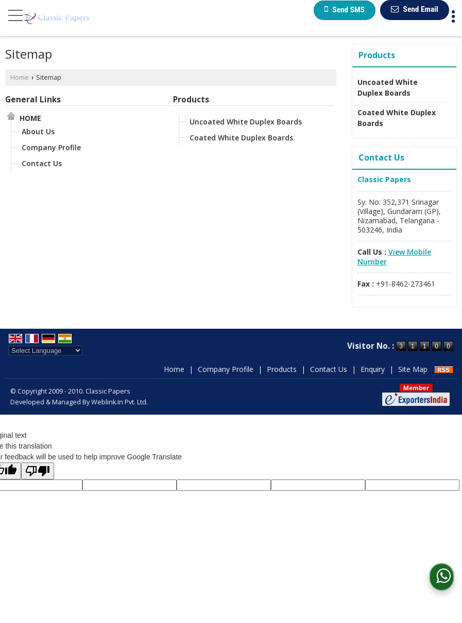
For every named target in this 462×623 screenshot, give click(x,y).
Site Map (412, 369)
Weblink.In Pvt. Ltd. (119, 402)
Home (19, 77)
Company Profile (51, 147)
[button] (394, 256)
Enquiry (373, 369)
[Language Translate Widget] (45, 350)
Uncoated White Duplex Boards (246, 122)
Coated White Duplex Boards (241, 138)
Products (191, 99)
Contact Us (42, 163)
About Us (38, 131)
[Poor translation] (37, 470)
